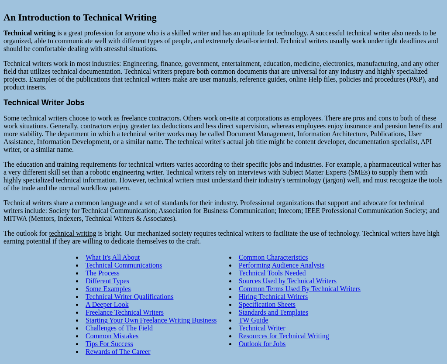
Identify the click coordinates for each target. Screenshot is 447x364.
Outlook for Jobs (262, 343)
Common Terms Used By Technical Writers (300, 288)
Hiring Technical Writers (273, 296)
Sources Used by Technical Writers (288, 281)
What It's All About (113, 257)
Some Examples (108, 288)
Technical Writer (262, 328)
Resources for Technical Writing (284, 336)
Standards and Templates (273, 312)
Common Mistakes (112, 336)
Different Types (107, 281)
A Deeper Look (107, 304)
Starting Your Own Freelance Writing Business (151, 320)
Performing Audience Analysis (281, 265)
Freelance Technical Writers (125, 312)
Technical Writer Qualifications (129, 296)
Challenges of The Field (119, 328)
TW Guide (253, 320)
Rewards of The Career (118, 351)
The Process (103, 273)
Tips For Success (109, 343)
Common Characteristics (273, 257)
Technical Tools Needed (272, 273)
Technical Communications (124, 265)
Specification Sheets (267, 304)
